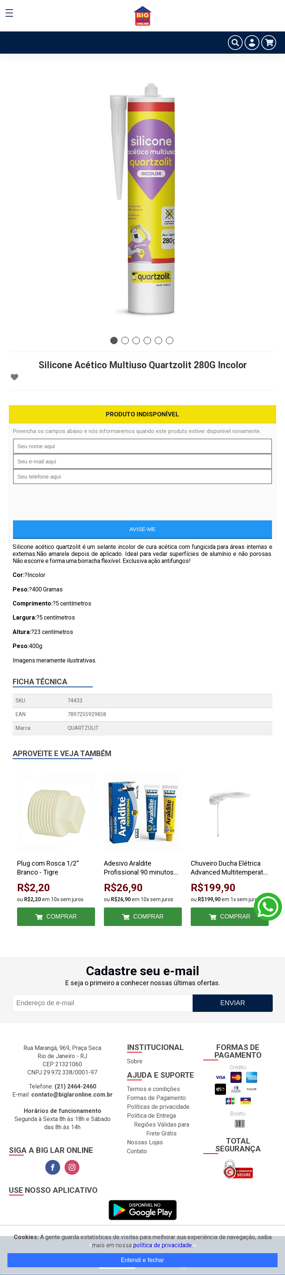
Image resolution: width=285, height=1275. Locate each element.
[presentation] (142, 498)
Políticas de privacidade (158, 1106)
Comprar (61, 916)
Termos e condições (153, 1089)
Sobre (134, 1061)
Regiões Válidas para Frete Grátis (161, 1129)
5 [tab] (158, 340)
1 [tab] (114, 340)
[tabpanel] (142, 200)
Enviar (232, 1003)
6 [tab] (169, 340)
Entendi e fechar (142, 1260)
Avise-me (143, 529)
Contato (137, 1151)
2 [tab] (125, 340)
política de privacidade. (163, 1245)
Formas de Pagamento (156, 1097)
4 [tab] (147, 340)
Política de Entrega (151, 1115)
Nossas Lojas (145, 1142)
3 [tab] (136, 340)
